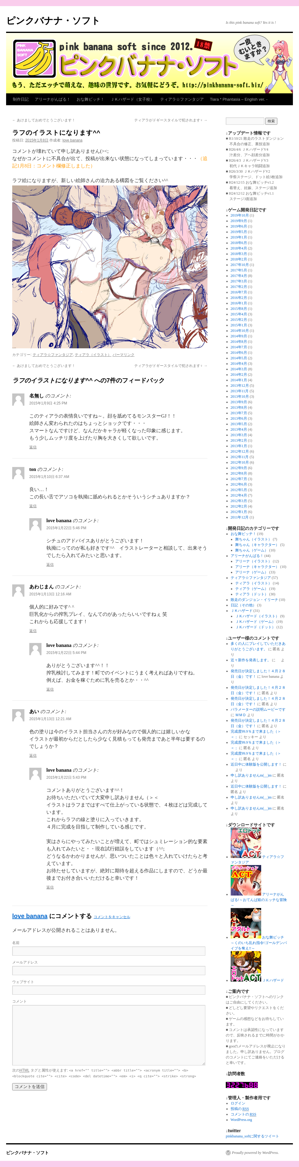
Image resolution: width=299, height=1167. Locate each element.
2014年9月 (239, 336)
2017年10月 (240, 265)
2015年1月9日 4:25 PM (48, 403)
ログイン (238, 1103)
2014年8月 (239, 341)
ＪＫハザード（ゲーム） (255, 621)
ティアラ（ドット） (251, 594)
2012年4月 (239, 495)
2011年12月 (240, 517)
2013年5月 (239, 424)
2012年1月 (239, 512)
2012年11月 (240, 457)
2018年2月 (239, 259)
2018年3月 (239, 254)
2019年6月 (239, 226)
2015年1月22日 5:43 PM (66, 777)
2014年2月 (239, 374)
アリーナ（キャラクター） (257, 567)
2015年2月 (239, 320)
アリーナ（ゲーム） (251, 572)
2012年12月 (240, 451)
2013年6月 (239, 418)
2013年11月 (240, 391)
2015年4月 (239, 314)
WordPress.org (241, 1120)
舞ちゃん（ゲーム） (251, 550)
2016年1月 (239, 303)
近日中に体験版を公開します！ (256, 764)
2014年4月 (239, 363)
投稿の (240, 1109)
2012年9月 (239, 468)
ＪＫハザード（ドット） (255, 627)
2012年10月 (240, 462)
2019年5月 (239, 232)
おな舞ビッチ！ (90, 99)
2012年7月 (239, 479)
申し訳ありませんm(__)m (251, 775)
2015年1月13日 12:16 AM (50, 594)
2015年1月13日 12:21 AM (50, 719)
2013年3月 (239, 435)
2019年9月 (239, 221)
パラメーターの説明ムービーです (258, 709)
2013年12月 (240, 385)
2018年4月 (239, 248)
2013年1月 (239, 446)
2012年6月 (239, 484)
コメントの (243, 1114)
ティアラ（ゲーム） (251, 589)
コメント (19, 1001)
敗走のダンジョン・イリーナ (254, 600)
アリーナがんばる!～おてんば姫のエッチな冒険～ (259, 899)
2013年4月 (239, 429)
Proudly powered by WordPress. (255, 1153)
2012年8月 (239, 473)
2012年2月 (239, 506)
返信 (33, 447)
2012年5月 (239, 490)
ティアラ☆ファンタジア (182, 99)
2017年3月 (239, 281)
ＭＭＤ (240, 715)
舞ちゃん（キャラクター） (257, 545)
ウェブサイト (23, 982)
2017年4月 (239, 276)
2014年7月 (239, 347)
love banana (72, 140)
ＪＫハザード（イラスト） (257, 616)
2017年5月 (239, 270)
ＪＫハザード (242, 611)
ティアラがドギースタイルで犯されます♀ (170, 120)
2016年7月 (239, 292)
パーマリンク (124, 355)
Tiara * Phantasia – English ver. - (239, 99)
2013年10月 (240, 396)
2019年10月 (240, 215)
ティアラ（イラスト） (93, 355)
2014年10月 (240, 331)
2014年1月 (239, 380)
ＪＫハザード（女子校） (132, 99)
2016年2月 (239, 298)
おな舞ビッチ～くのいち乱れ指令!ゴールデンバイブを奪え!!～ (259, 942)
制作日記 (21, 99)
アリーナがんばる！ (52, 99)
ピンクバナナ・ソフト (53, 21)
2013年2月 (239, 440)
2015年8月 (239, 309)
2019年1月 (239, 237)
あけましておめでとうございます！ (43, 120)
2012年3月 (239, 501)
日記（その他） (243, 605)
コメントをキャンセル (112, 917)
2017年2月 (239, 287)
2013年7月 (239, 413)
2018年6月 (239, 243)
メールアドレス (25, 962)
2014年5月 (239, 358)
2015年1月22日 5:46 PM (66, 528)
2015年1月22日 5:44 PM (66, 653)
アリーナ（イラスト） (253, 561)
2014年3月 (239, 369)
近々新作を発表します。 (251, 660)
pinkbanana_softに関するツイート (252, 1136)
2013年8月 (239, 407)
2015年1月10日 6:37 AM (49, 477)
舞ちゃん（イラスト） (253, 539)
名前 (16, 943)
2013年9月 (239, 402)
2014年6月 (239, 352)
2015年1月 (239, 325)
